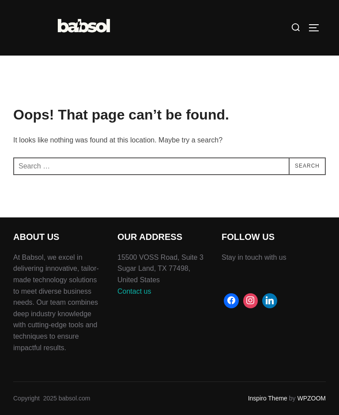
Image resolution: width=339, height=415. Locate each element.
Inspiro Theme (267, 398)
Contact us (134, 291)
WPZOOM (311, 398)
